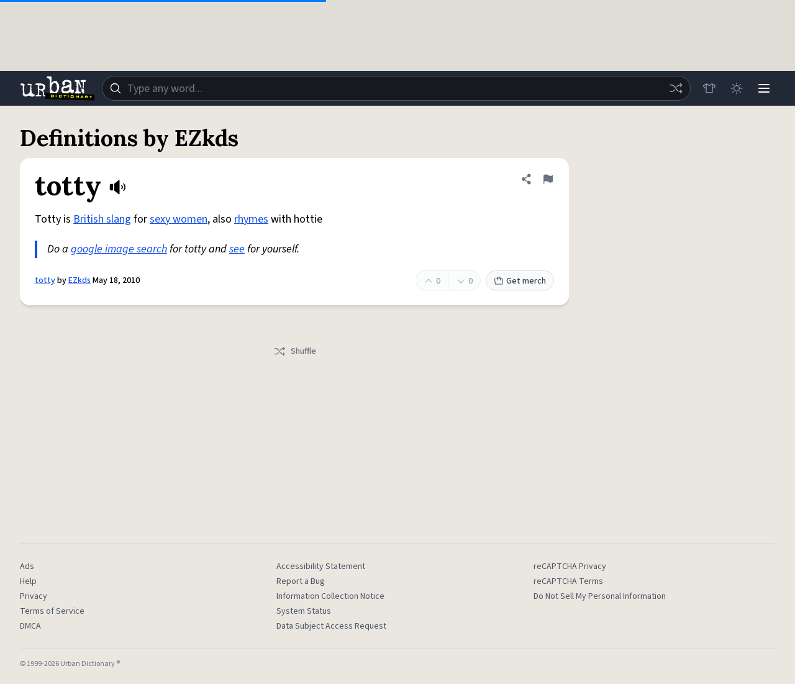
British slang (102, 219)
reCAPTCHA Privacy (570, 566)
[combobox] (396, 88)
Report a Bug (300, 581)
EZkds (79, 280)
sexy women (178, 219)
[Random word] (675, 88)
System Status (303, 611)
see (237, 249)
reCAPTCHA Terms (568, 581)
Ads (27, 566)
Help (28, 581)
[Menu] (764, 88)
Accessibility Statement (320, 566)
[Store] (709, 88)
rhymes (251, 219)
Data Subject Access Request (331, 626)
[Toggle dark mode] (736, 88)
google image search (119, 249)
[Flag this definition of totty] (548, 179)
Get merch (520, 281)
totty (45, 280)
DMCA (30, 626)
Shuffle (294, 351)
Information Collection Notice (330, 596)
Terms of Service (52, 611)
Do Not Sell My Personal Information (600, 596)
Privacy (33, 596)
